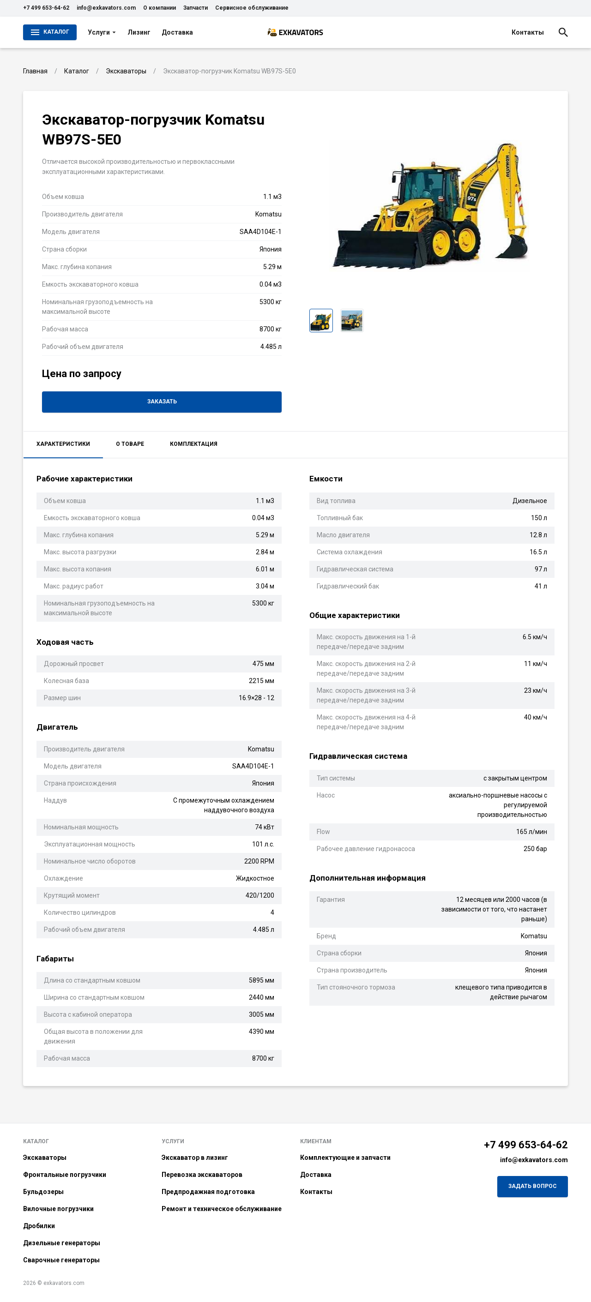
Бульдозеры (43, 1191)
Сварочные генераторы (61, 1260)
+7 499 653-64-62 (46, 8)
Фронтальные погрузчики (64, 1174)
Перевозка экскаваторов (202, 1174)
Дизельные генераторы (61, 1243)
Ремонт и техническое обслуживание (222, 1208)
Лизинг (139, 32)
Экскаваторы (44, 1157)
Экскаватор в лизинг (195, 1157)
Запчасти (195, 8)
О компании (159, 8)
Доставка (177, 32)
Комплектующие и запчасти (345, 1157)
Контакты (528, 32)
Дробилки (39, 1226)
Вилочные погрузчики (58, 1208)
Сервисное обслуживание (252, 8)
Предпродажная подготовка (208, 1191)
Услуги (102, 32)
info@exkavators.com (106, 8)
